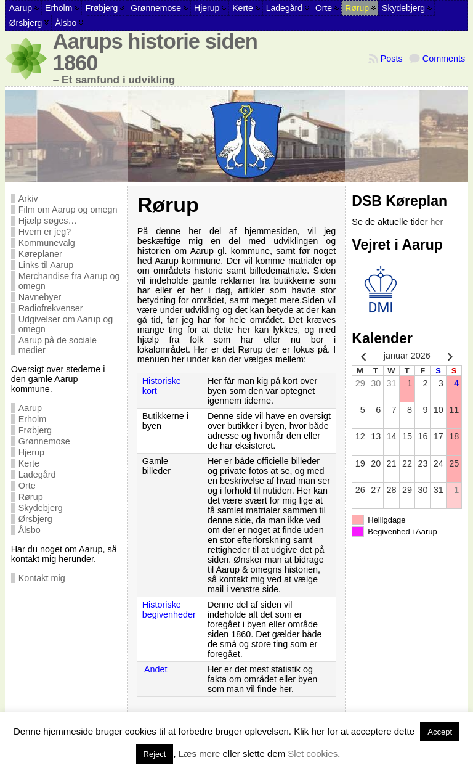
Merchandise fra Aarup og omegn (69, 281)
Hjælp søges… (47, 221)
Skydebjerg (40, 508)
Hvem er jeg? (44, 232)
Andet (156, 669)
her (437, 222)
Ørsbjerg (35, 519)
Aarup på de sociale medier (57, 345)
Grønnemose (44, 441)
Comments (444, 58)
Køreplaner (40, 254)
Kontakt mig (41, 578)
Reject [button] (155, 754)
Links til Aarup (46, 265)
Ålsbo (29, 530)
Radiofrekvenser (50, 308)
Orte (27, 486)
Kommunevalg (46, 243)
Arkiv (28, 198)
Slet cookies (313, 753)
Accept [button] (439, 731)
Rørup (30, 497)
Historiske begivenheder (169, 609)
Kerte (28, 463)
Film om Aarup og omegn (68, 209)
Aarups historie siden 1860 (155, 52)
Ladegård (37, 474)
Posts (392, 58)
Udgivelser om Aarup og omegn (65, 324)
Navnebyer (40, 297)
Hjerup (31, 452)
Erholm (32, 419)
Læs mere (199, 753)
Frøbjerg (35, 430)
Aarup (30, 408)
